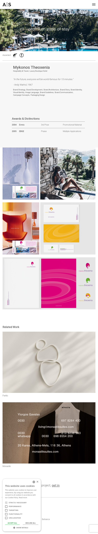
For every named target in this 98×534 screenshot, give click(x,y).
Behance (46, 519)
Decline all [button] (31, 523)
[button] (21, 527)
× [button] (37, 482)
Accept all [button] (12, 523)
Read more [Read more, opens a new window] (23, 497)
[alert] (22, 505)
